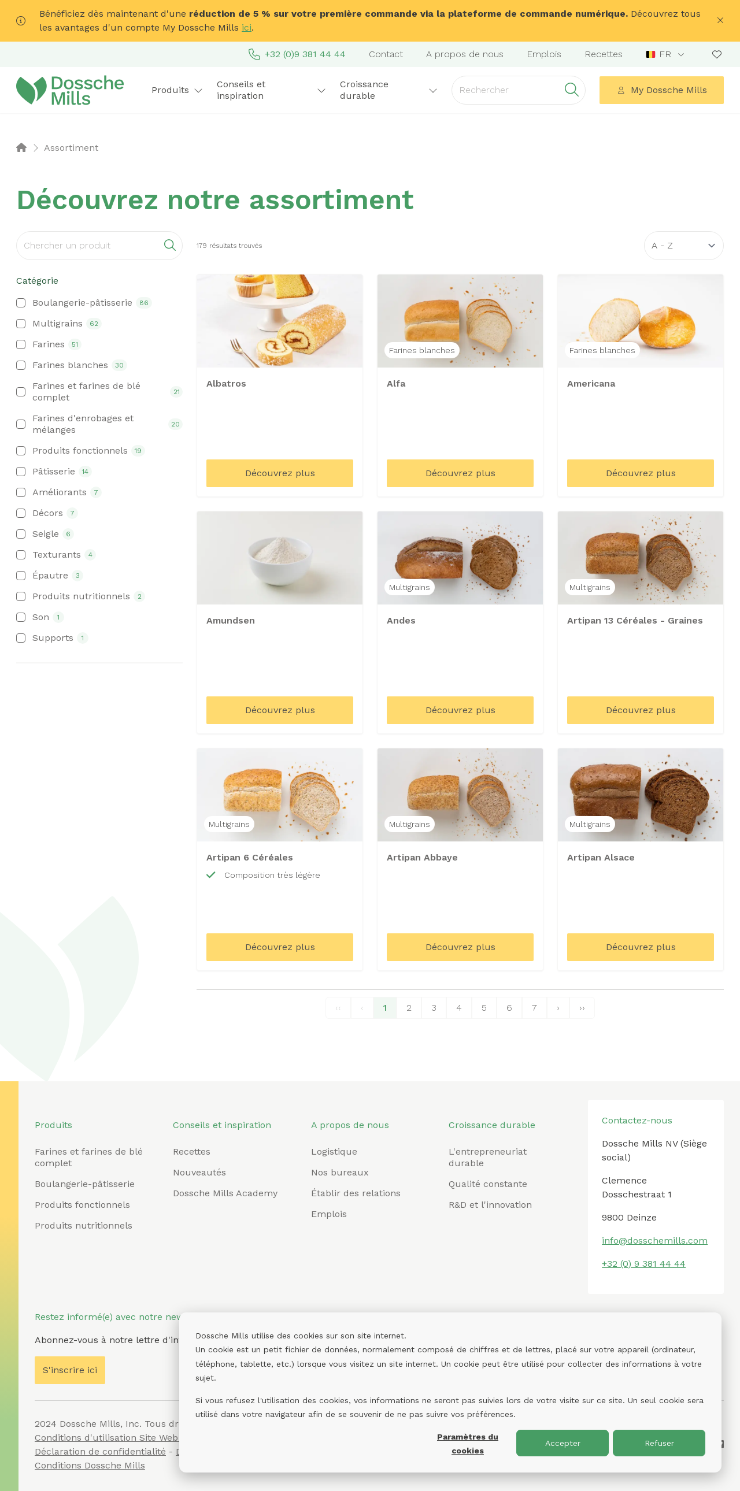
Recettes (603, 54)
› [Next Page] (558, 1007)
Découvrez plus (280, 473)
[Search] (99, 245)
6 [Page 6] (509, 1007)
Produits (177, 89)
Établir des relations (356, 1193)
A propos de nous (465, 54)
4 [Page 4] (459, 1007)
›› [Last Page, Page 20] (582, 1007)
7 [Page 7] (534, 1007)
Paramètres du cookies (467, 1444)
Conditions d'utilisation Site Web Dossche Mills (138, 1437)
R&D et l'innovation (490, 1204)
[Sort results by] (684, 245)
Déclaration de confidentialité (100, 1451)
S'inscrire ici (70, 1369)
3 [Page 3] (433, 1007)
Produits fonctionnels (82, 1204)
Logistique (334, 1151)
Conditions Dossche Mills (90, 1465)
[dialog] (450, 1392)
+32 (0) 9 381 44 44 (644, 1263)
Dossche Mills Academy (225, 1193)
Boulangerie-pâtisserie (85, 1183)
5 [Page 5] (484, 1007)
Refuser (659, 1443)
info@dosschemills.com (655, 1240)
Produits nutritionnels (83, 1225)
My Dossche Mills (662, 89)
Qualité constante (488, 1183)
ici (246, 27)
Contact (386, 54)
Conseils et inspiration (271, 90)
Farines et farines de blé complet (89, 1157)
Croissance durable (389, 90)
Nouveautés (199, 1172)
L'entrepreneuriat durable (488, 1157)
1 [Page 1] (385, 1007)
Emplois (544, 54)
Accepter (562, 1443)
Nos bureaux (340, 1172)
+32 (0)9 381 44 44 (297, 54)
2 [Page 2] (409, 1007)
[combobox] (666, 54)
